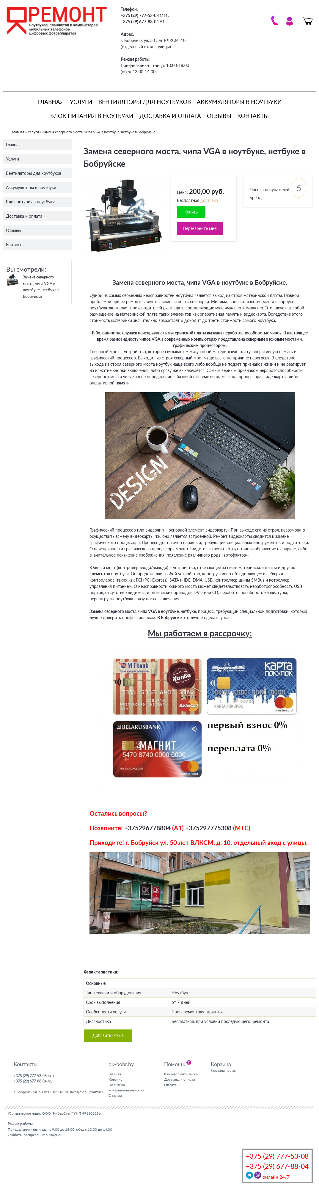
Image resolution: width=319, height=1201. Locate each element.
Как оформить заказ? (181, 1074)
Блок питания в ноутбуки (91, 115)
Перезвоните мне (199, 228)
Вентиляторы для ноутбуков (144, 101)
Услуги (81, 101)
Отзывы (219, 115)
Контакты (253, 115)
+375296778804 (147, 827)
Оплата (170, 1084)
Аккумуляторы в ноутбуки (239, 101)
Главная (50, 101)
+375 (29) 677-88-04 (277, 1166)
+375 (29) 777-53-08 (277, 1156)
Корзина (115, 1079)
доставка (209, 200)
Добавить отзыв (108, 1035)
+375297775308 (208, 827)
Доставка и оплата (170, 115)
